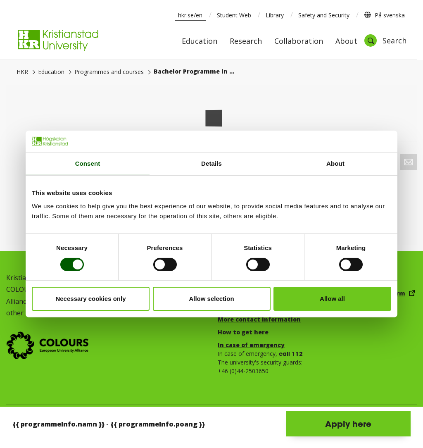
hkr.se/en (190, 15)
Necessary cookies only (90, 298)
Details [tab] (211, 163)
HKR (22, 72)
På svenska (384, 15)
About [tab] (335, 163)
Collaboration (298, 41)
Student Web (234, 15)
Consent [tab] (87, 163)
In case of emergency (251, 345)
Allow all (332, 298)
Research (246, 41)
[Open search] (385, 40)
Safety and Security (323, 15)
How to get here (243, 332)
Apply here (348, 423)
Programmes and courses (109, 72)
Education (199, 41)
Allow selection (211, 298)
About (346, 41)
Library (275, 15)
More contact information (259, 319)
